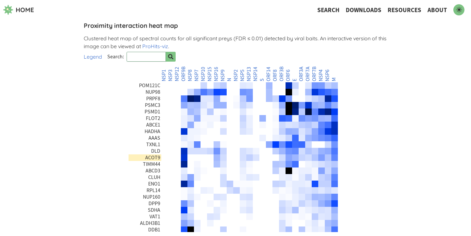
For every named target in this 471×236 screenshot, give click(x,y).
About (437, 10)
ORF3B (281, 74)
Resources (404, 10)
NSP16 (216, 74)
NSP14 (255, 74)
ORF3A (301, 74)
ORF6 (288, 75)
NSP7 (196, 75)
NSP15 (209, 74)
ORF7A (308, 74)
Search (328, 10)
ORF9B (183, 74)
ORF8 (275, 75)
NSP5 (242, 75)
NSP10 (203, 74)
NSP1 (164, 75)
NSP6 (327, 75)
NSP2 (236, 75)
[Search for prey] (171, 57)
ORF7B (314, 74)
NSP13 (249, 74)
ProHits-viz (155, 46)
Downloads (363, 10)
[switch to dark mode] (458, 9)
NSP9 (222, 75)
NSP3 (170, 75)
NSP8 (190, 75)
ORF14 (268, 74)
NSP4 (321, 75)
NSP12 (177, 74)
